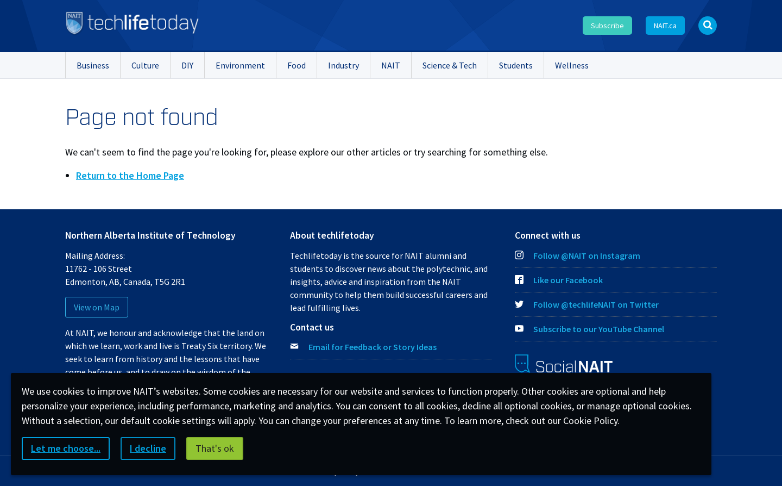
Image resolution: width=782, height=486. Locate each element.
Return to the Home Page (130, 175)
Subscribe (607, 25)
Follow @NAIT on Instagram (577, 255)
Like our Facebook (559, 280)
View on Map (96, 307)
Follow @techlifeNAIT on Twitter (587, 304)
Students (516, 65)
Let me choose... (65, 448)
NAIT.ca (665, 25)
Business (93, 65)
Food (296, 65)
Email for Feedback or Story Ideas (372, 346)
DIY (187, 65)
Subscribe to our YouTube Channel (589, 328)
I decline (148, 448)
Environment (240, 65)
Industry (343, 65)
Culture (145, 65)
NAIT (390, 65)
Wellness (572, 65)
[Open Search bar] (707, 25)
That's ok (214, 448)
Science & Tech (449, 65)
